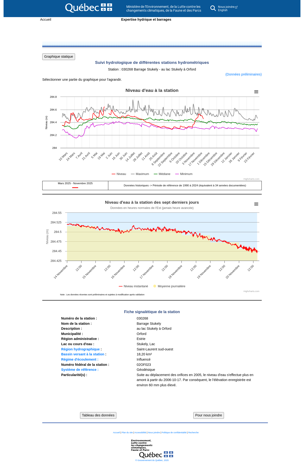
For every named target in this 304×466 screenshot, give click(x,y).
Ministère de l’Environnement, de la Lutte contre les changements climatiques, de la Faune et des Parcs (163, 8)
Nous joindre (226, 7)
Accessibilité (140, 432)
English (223, 10)
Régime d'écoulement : (79, 359)
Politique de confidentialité (174, 432)
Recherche (193, 432)
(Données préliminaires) (243, 74)
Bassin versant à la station (82, 354)
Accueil (45, 19)
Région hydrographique (80, 349)
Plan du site (127, 432)
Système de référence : (80, 370)
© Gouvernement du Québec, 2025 (152, 460)
